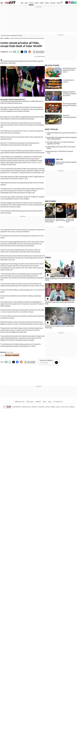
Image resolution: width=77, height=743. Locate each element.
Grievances (71, 406)
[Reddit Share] (29, 52)
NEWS (26, 3)
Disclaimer (34, 406)
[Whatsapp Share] (18, 52)
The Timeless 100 (57, 401)
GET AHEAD (52, 3)
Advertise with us (26, 406)
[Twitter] (66, 2)
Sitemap (48, 406)
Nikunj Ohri (5, 52)
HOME (22, 3)
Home (1, 38)
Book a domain (30, 401)
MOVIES (36, 3)
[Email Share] (14, 52)
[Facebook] (72, 2)
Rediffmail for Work (19, 401)
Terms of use (65, 406)
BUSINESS (31, 3)
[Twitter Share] (22, 52)
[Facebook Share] (25, 52)
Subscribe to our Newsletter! (46, 360)
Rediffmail (38, 401)
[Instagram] (69, 2)
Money (44, 401)
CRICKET (42, 3)
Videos (49, 401)
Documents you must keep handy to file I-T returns (69, 70)
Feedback (53, 406)
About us (58, 406)
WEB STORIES (50, 201)
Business (7, 38)
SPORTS (47, 3)
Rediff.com (18, 406)
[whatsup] (75, 2)
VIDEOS (48, 257)
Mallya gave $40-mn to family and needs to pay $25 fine (69, 93)
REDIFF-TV (59, 3)
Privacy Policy (41, 406)
